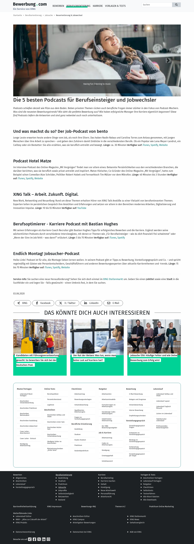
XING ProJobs (21, 522)
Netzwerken (63, 496)
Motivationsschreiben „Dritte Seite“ (55, 449)
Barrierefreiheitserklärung (24, 506)
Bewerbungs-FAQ (88, 506)
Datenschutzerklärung (25, 531)
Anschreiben (21, 480)
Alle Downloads (149, 499)
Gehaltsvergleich (137, 522)
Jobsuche (49, 15)
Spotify (154, 145)
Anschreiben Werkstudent (24, 414)
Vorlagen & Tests (115, 6)
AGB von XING (135, 531)
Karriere (98, 6)
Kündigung (105, 450)
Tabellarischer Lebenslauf (161, 420)
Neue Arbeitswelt (108, 490)
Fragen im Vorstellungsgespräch (82, 418)
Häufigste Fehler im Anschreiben (54, 442)
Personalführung (108, 493)
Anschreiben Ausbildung (28, 420)
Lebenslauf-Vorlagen (152, 480)
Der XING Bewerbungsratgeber (109, 427)
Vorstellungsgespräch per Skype (137, 455)
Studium (77, 434)
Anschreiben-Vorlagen (152, 477)
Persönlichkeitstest (54, 399)
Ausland (61, 499)
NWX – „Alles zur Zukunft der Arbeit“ (31, 519)
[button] (25, 60)
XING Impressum (54, 506)
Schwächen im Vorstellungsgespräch (137, 434)
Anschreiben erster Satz (56, 422)
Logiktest (50, 405)
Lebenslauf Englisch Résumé (163, 407)
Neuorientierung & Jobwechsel (69, 15)
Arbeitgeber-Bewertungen (84, 522)
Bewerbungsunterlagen (82, 399)
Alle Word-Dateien (151, 496)
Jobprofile (62, 490)
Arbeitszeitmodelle (108, 399)
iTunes (146, 145)
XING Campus (78, 519)
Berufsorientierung (78, 6)
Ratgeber (147, 484)
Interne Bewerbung (136, 410)
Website (163, 145)
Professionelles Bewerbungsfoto (162, 427)
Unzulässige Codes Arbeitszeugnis (108, 413)
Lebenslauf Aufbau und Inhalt (164, 395)
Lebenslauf (20, 484)
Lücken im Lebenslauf (164, 413)
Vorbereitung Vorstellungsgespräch (137, 448)
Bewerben (58, 6)
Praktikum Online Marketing (161, 506)
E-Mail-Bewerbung (136, 394)
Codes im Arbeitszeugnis (107, 444)
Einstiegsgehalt (107, 455)
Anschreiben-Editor (81, 516)
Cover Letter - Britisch (28, 438)
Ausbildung (78, 429)
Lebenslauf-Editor (23, 516)
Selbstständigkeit (66, 493)
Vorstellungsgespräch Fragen (137, 426)
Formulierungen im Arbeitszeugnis (108, 406)
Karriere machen (108, 480)
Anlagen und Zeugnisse (137, 399)
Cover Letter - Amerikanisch (25, 432)
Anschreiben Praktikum (28, 408)
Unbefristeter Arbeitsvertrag (107, 420)
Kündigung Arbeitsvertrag (25, 445)
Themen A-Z (120, 506)
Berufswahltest (52, 394)
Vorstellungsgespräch (25, 487)
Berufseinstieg (107, 477)
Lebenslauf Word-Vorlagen (26, 395)
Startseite (17, 15)
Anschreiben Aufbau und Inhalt (56, 416)
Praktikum (78, 445)
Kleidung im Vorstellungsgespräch (137, 441)
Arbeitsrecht (106, 496)
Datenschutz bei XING (82, 531)
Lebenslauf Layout (163, 401)
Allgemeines (21, 477)
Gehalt (103, 484)
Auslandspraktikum (81, 450)
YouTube (81, 208)
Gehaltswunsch (107, 461)
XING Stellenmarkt (113, 279)
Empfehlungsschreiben (137, 415)
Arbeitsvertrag (79, 394)
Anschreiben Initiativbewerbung (27, 402)
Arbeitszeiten (106, 394)
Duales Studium (80, 440)
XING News (134, 519)
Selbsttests (148, 490)
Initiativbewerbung (81, 405)
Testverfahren (149, 493)
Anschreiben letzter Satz (54, 428)
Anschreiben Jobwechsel (28, 426)
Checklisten (148, 487)
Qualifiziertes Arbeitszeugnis (79, 411)
